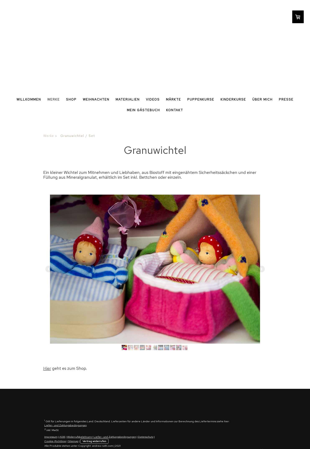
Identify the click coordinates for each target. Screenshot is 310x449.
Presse (286, 99)
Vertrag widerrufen (94, 441)
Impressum (50, 437)
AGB (62, 437)
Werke (53, 99)
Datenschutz (145, 437)
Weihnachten (96, 99)
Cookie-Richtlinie (55, 441)
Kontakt (174, 110)
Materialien (128, 99)
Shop (71, 99)
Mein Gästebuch (143, 110)
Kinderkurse (233, 99)
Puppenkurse (200, 99)
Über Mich (262, 99)
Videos (153, 99)
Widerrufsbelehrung (79, 437)
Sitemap (73, 441)
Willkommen (29, 99)
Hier (47, 368)
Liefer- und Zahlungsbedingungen (65, 425)
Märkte (173, 99)
